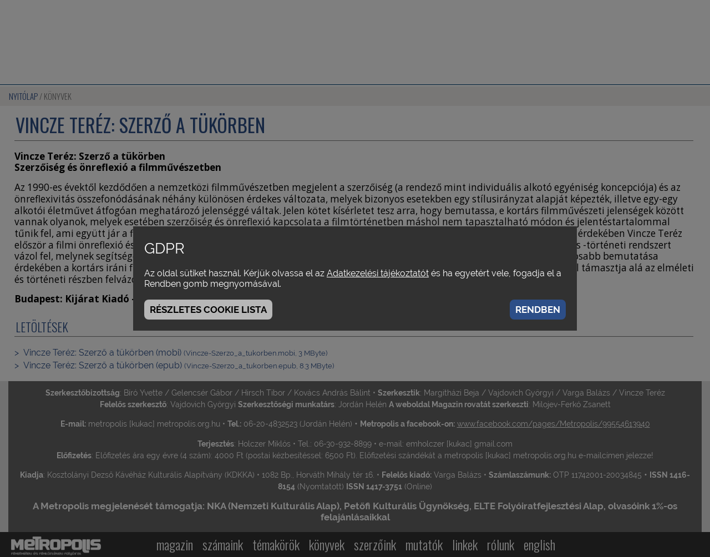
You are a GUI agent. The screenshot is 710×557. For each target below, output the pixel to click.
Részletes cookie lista (208, 309)
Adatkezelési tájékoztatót (378, 273)
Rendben (537, 309)
